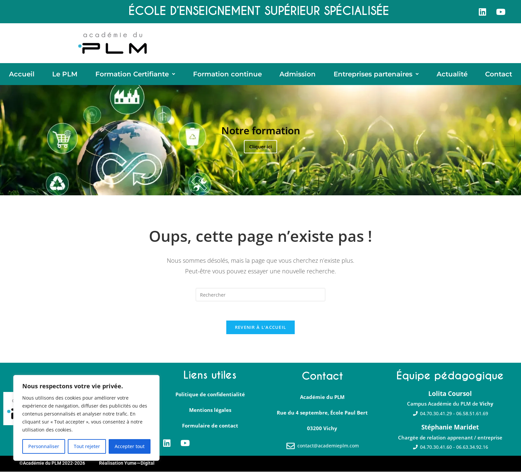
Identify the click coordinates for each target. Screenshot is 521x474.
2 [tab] (257, 188)
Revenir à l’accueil (260, 329)
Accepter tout (130, 446)
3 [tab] (264, 188)
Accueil (22, 75)
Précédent (13, 141)
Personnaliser (43, 446)
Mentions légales (210, 412)
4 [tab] (271, 188)
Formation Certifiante (135, 75)
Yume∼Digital (139, 465)
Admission (297, 75)
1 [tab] (250, 188)
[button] (135, 74)
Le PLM (64, 75)
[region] (86, 418)
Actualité (452, 75)
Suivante (508, 141)
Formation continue (227, 75)
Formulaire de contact (210, 428)
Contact (498, 75)
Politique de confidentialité (210, 397)
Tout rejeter (87, 446)
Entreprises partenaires (376, 75)
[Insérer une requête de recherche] (260, 296)
